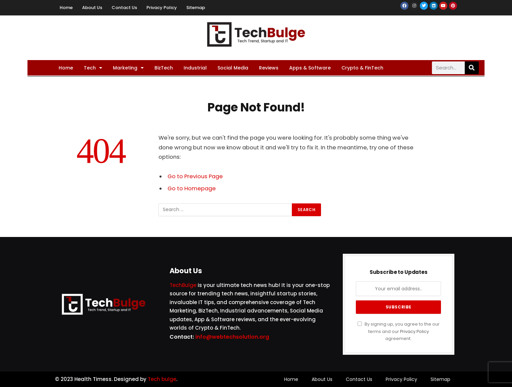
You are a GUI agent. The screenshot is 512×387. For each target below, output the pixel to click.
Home (66, 7)
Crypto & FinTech (362, 67)
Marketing (128, 68)
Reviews (268, 67)
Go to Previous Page (195, 176)
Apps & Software (310, 67)
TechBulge (183, 285)
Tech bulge (162, 379)
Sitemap (195, 7)
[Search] (472, 67)
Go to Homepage (192, 188)
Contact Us (124, 7)
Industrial (195, 67)
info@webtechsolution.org (232, 337)
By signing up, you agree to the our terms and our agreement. (399, 331)
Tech (93, 68)
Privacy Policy (161, 7)
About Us (92, 7)
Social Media (232, 67)
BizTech (163, 67)
